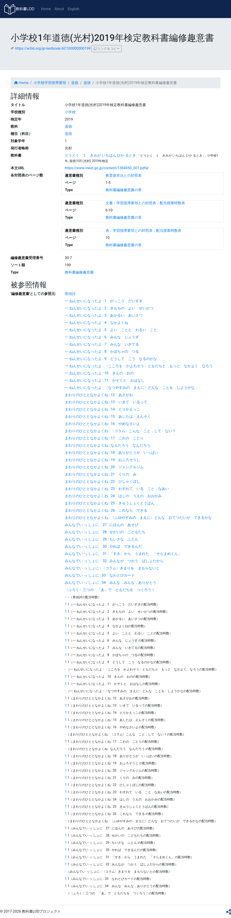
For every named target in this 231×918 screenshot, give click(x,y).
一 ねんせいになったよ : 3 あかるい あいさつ (104, 315)
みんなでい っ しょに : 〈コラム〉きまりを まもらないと (112, 568)
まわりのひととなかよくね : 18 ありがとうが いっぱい (111, 452)
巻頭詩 (70, 294)
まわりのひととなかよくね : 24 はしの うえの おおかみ (113, 496)
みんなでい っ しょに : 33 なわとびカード (100, 575)
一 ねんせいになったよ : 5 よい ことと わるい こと (111, 330)
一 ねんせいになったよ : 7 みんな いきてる (102, 344)
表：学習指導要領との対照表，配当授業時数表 (143, 230)
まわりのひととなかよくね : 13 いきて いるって (106, 402)
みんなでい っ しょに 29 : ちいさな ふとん (101, 539)
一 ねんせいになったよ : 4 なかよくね (96, 322)
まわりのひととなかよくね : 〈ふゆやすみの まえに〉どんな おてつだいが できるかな (138, 517)
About (59, 9)
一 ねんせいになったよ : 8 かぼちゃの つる (102, 351)
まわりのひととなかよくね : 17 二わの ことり (104, 438)
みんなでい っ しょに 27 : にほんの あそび (101, 525)
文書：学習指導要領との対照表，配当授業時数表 (145, 203)
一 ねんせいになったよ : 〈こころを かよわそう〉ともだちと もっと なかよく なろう (139, 366)
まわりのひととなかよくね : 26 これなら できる (106, 510)
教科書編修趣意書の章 (124, 190)
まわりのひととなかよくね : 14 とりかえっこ (102, 409)
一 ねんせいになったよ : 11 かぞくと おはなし (105, 380)
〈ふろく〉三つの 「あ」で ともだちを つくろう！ (110, 590)
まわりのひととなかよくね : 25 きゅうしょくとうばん (110, 503)
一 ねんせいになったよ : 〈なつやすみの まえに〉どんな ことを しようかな (130, 387)
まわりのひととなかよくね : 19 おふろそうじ (102, 460)
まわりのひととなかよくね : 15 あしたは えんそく (108, 416)
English (73, 9)
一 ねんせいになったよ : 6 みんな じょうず (102, 337)
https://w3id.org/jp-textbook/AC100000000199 (53, 48)
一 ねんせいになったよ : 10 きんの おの (99, 373)
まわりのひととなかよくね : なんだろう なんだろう (107, 445)
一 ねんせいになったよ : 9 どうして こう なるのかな (111, 359)
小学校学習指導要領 (50, 83)
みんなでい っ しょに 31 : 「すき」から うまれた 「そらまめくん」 (123, 554)
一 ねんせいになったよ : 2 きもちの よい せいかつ (109, 308)
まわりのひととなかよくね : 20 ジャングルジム (104, 467)
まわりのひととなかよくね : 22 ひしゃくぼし (102, 481)
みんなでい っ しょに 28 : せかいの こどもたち (105, 532)
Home (46, 9)
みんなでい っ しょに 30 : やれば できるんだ (103, 546)
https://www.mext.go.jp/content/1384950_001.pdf (105, 168)
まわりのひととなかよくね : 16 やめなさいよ (102, 424)
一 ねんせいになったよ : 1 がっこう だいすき (104, 301)
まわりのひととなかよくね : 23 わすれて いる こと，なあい (117, 489)
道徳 (74, 83)
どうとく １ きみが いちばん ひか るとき (100, 155)
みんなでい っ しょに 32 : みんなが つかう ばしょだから (114, 561)
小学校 (70, 112)
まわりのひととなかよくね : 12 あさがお (99, 395)
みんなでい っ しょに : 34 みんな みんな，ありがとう (110, 582)
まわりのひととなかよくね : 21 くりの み (100, 474)
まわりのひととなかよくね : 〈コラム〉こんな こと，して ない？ (120, 431)
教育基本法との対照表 (124, 175)
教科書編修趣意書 (79, 272)
